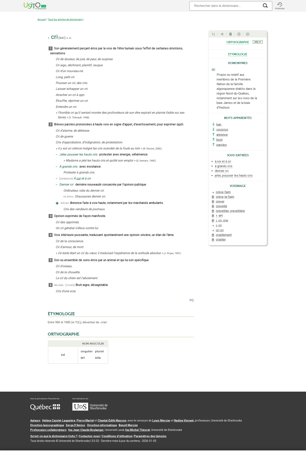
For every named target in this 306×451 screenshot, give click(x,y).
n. (67, 38)
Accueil (41, 19)
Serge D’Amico (75, 425)
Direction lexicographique (47, 425)
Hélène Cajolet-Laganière (58, 420)
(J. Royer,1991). (172, 253)
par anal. (59, 285)
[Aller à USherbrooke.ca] (90, 409)
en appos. (68, 196)
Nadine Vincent (184, 420)
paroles (221, 145)
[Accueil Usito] (30, 6)
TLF (76, 322)
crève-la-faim (225, 197)
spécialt (65, 203)
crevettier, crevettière (230, 211)
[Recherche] (225, 5)
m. (70, 38)
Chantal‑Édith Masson (112, 420)
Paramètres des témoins (150, 436)
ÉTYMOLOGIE (61, 314)
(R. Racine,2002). (152, 148)
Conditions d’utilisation (117, 436)
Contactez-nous (89, 436)
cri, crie (222, 220)
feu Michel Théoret (137, 429)
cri (213, 69)
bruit (219, 140)
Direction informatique (102, 425)
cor (78, 178)
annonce (222, 135)
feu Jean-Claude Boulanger (86, 429)
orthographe (238, 41)
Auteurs (35, 420)
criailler (221, 239)
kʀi (62, 38)
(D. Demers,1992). (146, 160)
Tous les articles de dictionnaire (65, 19)
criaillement (224, 235)
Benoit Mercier (128, 425)
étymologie (237, 54)
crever (220, 201)
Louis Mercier (161, 420)
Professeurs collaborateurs (48, 429)
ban (218, 124)
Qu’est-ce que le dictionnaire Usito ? (53, 436)
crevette (221, 206)
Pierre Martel (85, 420)
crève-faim (223, 192)
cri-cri (220, 230)
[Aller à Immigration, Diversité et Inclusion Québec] (45, 409)
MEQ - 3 (257, 42)
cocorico (222, 129)
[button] (280, 6)
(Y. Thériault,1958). (79, 117)
